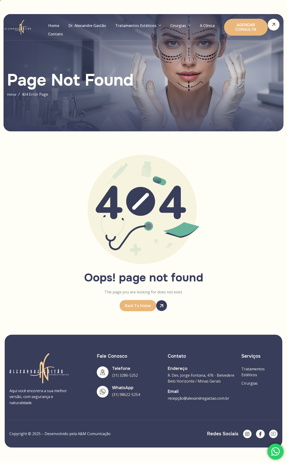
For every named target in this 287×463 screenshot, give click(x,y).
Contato (54, 37)
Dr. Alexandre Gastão (84, 26)
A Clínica (197, 26)
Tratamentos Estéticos (133, 26)
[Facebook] (259, 435)
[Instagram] (245, 435)
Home (52, 26)
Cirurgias (173, 26)
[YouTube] (273, 435)
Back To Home (141, 306)
